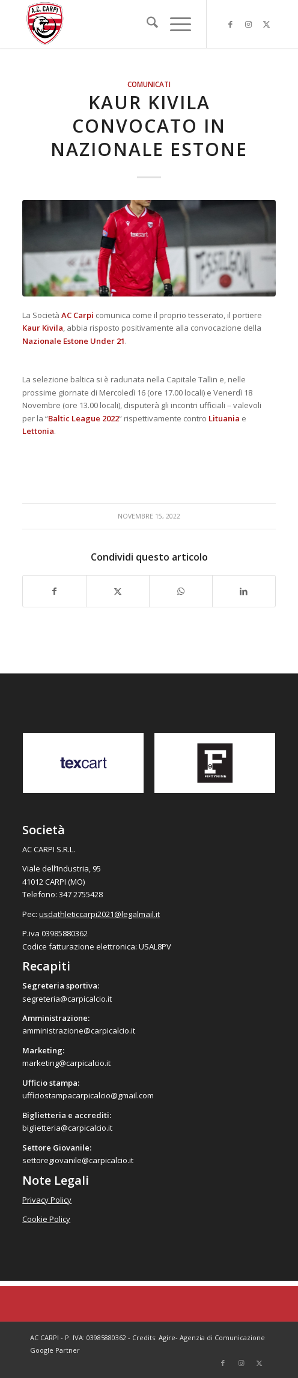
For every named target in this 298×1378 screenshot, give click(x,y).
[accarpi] (123, 24)
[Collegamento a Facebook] (231, 24)
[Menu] (174, 24)
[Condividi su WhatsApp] (181, 591)
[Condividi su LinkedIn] (244, 591)
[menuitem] (146, 24)
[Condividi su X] (118, 591)
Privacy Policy (46, 1199)
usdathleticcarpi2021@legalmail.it (99, 914)
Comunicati (149, 84)
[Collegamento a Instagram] (249, 24)
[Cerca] (146, 24)
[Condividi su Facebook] (54, 591)
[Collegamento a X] (267, 24)
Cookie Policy (46, 1219)
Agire (167, 1337)
